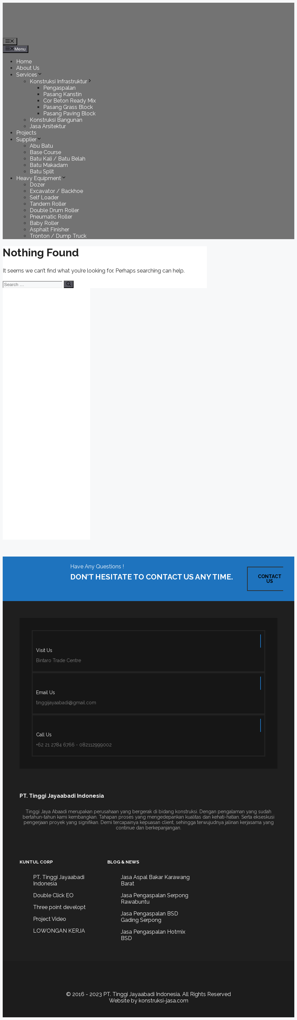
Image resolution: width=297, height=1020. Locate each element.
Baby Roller (44, 223)
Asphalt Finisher (49, 229)
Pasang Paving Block (69, 113)
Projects (26, 133)
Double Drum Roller (54, 210)
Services (29, 75)
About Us (27, 68)
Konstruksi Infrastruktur (61, 81)
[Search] (69, 284)
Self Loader (44, 197)
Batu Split (42, 171)
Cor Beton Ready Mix (69, 100)
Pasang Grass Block (68, 107)
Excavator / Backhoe (56, 191)
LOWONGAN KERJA (59, 931)
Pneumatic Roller (51, 217)
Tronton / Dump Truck (58, 236)
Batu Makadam (49, 165)
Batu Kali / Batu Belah (57, 158)
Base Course (45, 152)
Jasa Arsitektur (48, 126)
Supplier (29, 139)
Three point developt (59, 907)
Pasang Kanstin (62, 94)
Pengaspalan (59, 88)
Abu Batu (41, 146)
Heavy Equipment (41, 178)
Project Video (49, 919)
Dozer (37, 184)
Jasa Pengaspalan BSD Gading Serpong (149, 916)
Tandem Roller (48, 204)
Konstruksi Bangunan (56, 120)
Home (24, 61)
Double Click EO (53, 895)
